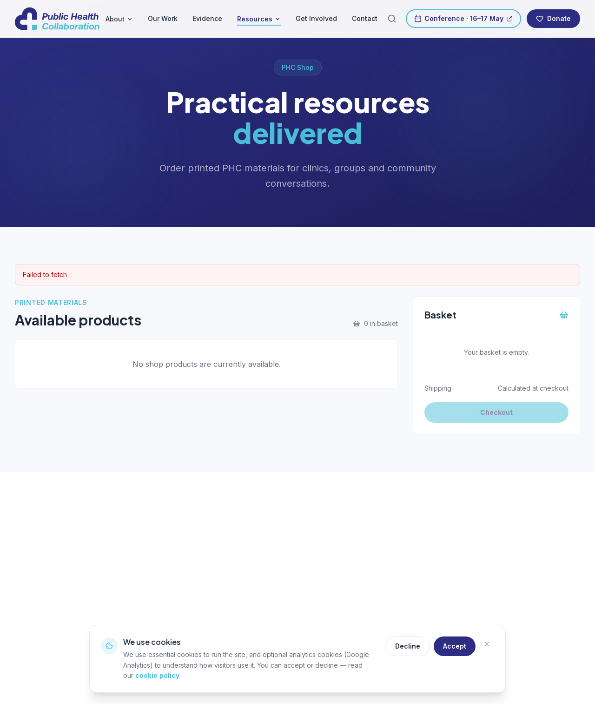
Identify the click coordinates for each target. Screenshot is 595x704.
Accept (454, 646)
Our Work (163, 18)
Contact (364, 18)
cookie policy (157, 675)
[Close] (486, 646)
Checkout (496, 412)
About (119, 19)
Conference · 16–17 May (463, 18)
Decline (407, 646)
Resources (259, 19)
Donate (553, 18)
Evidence (207, 18)
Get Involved (316, 18)
